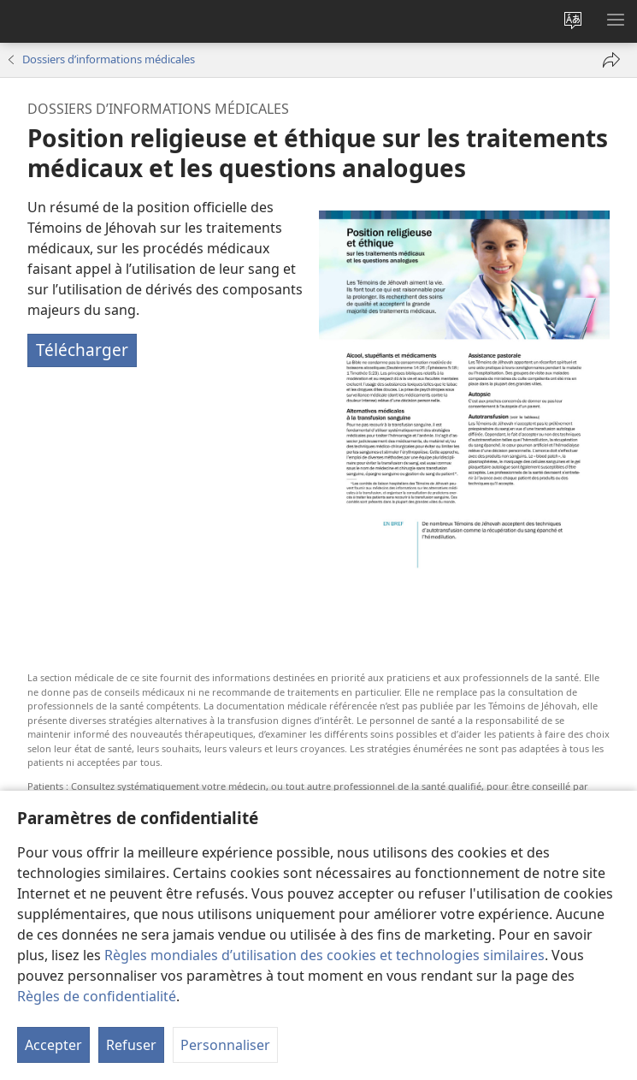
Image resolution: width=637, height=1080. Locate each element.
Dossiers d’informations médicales (108, 59)
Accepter (53, 1044)
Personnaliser (225, 1044)
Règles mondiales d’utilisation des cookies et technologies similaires (324, 955)
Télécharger (82, 349)
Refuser (131, 1044)
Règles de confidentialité (96, 996)
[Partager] (611, 60)
